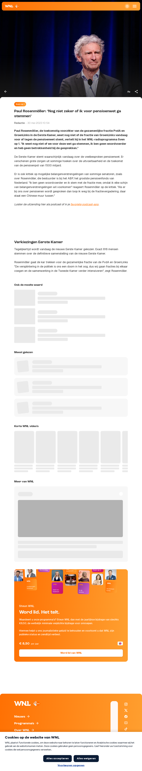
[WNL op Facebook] (126, 716)
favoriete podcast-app (84, 204)
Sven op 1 (20, 104)
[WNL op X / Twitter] (126, 710)
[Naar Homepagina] (12, 6)
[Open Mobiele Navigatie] (134, 6)
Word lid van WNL (71, 653)
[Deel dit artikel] (136, 91)
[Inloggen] (127, 6)
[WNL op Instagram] (126, 704)
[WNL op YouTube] (126, 723)
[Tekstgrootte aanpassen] (129, 91)
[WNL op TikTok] (126, 729)
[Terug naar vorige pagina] (5, 91)
